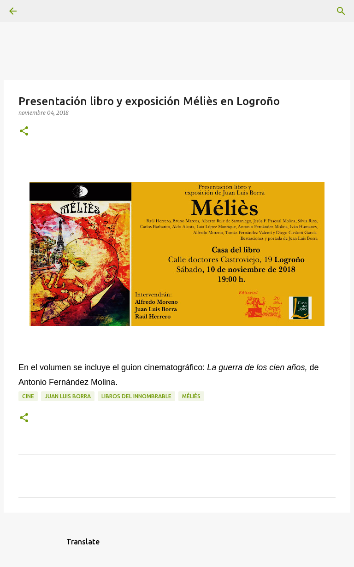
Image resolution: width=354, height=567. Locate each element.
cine (28, 396)
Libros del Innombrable (136, 396)
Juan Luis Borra (68, 396)
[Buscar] (38, 11)
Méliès (191, 396)
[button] (24, 131)
